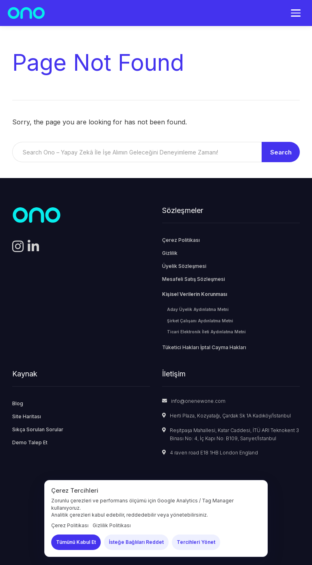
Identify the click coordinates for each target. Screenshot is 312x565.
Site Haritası (26, 416)
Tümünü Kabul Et (76, 542)
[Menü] (296, 13)
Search (281, 152)
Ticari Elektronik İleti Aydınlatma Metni (206, 331)
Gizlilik (170, 253)
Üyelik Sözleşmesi (184, 266)
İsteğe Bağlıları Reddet (136, 542)
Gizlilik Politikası (112, 525)
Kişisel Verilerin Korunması (194, 294)
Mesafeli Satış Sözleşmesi (193, 279)
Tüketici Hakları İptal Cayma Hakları (204, 347)
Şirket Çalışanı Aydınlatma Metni (200, 320)
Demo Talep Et (30, 442)
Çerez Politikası (181, 240)
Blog (17, 403)
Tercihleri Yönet (196, 542)
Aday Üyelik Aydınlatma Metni (198, 309)
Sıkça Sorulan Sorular (37, 429)
